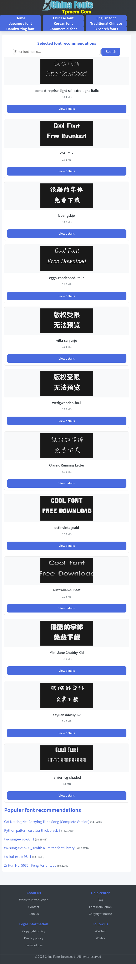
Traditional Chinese (106, 23)
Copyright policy (33, 931)
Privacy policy (34, 938)
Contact (33, 907)
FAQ (100, 899)
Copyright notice (100, 913)
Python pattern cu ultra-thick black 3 (39, 830)
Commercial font (63, 28)
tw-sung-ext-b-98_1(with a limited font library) (46, 847)
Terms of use (33, 945)
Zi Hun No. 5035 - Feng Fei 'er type (37, 865)
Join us (34, 913)
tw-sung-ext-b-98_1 (25, 839)
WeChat (100, 931)
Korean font (63, 23)
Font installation (100, 907)
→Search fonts (106, 28)
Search (111, 51)
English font (106, 17)
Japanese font (20, 23)
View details (67, 108)
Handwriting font (20, 28)
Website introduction (33, 899)
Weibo (100, 938)
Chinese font (63, 17)
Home (20, 17)
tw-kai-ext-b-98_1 (24, 856)
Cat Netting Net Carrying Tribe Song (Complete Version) (53, 821)
